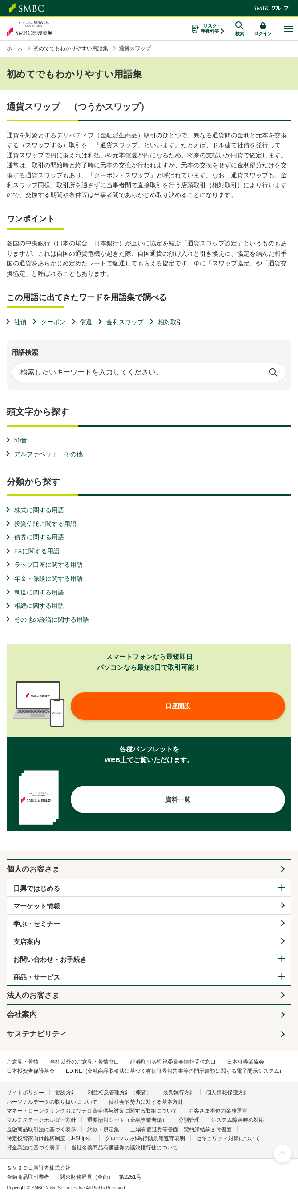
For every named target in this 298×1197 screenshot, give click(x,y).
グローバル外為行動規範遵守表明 (145, 1138)
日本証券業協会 (245, 1062)
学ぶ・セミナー (36, 924)
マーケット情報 (36, 906)
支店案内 (26, 941)
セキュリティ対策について (228, 1138)
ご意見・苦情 (23, 1062)
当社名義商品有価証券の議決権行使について (124, 1148)
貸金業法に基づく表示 (33, 1148)
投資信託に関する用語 (45, 523)
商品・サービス (36, 977)
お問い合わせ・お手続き (50, 959)
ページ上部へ (282, 1153)
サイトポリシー (25, 1092)
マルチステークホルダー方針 (41, 1120)
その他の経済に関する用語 (51, 619)
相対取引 (170, 321)
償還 (86, 321)
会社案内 (22, 1014)
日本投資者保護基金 (31, 1071)
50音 (21, 440)
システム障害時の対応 (237, 1120)
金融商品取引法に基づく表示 (41, 1129)
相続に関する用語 (39, 605)
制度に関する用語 (39, 592)
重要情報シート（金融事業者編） (127, 1120)
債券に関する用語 (39, 537)
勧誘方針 (66, 1092)
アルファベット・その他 (48, 454)
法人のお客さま (33, 995)
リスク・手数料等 (211, 29)
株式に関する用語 (39, 510)
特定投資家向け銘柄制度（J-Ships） (50, 1138)
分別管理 (189, 1120)
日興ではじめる (36, 888)
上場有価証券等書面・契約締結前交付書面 (181, 1129)
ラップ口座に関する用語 (48, 564)
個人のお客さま (33, 869)
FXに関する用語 (37, 550)
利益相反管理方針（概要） (120, 1092)
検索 (273, 372)
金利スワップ (125, 321)
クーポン (53, 321)
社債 (20, 321)
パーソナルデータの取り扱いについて (52, 1102)
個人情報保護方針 (227, 1092)
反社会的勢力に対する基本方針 (146, 1102)
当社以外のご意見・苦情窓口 (84, 1062)
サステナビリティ (37, 1034)
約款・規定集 (103, 1129)
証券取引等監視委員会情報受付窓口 (173, 1062)
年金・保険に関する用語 (48, 578)
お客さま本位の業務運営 (218, 1111)
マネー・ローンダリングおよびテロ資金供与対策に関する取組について (92, 1111)
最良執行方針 (179, 1092)
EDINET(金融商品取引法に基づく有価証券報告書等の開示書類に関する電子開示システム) (173, 1071)
